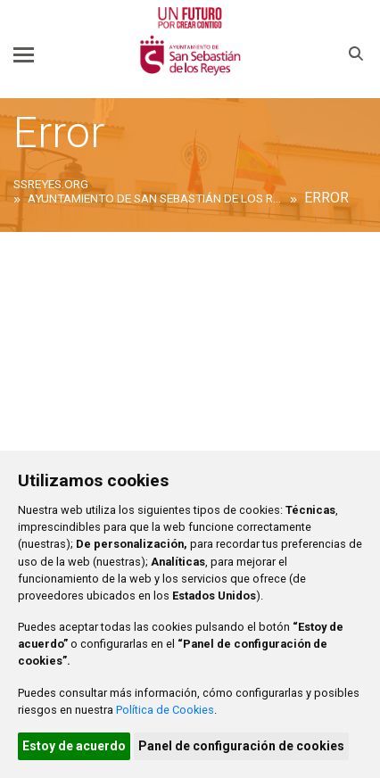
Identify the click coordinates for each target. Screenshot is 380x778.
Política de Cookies (165, 709)
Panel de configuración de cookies (241, 746)
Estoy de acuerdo (74, 746)
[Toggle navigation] (23, 54)
